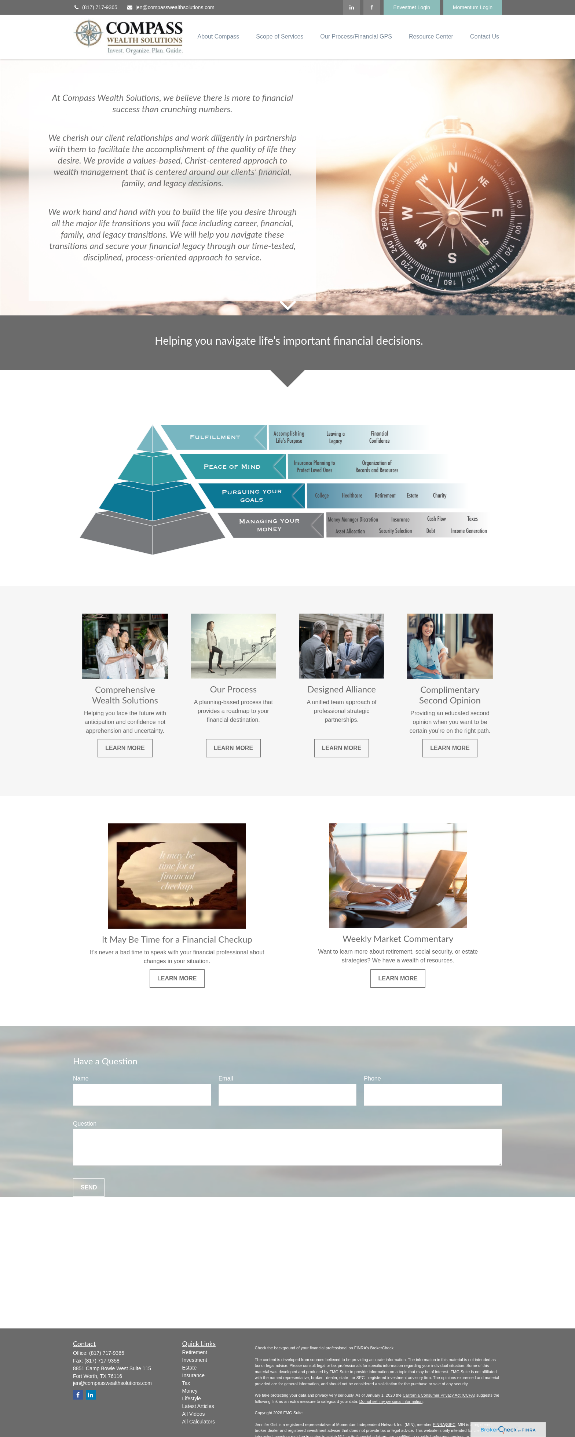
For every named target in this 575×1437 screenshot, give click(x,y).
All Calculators (198, 1422)
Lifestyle (191, 1398)
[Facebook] (371, 7)
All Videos (193, 1414)
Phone (372, 1078)
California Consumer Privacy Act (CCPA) (439, 1395)
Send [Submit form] (89, 1187)
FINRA (439, 1424)
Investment (194, 1360)
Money (190, 1391)
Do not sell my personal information (390, 1401)
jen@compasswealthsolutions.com (171, 7)
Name (81, 1078)
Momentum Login (472, 7)
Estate (189, 1368)
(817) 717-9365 (95, 7)
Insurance (193, 1375)
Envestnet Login (411, 7)
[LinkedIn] (351, 7)
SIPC (450, 1424)
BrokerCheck (381, 1348)
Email (226, 1078)
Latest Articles (198, 1406)
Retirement (194, 1352)
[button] (218, 36)
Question (84, 1123)
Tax (186, 1383)
